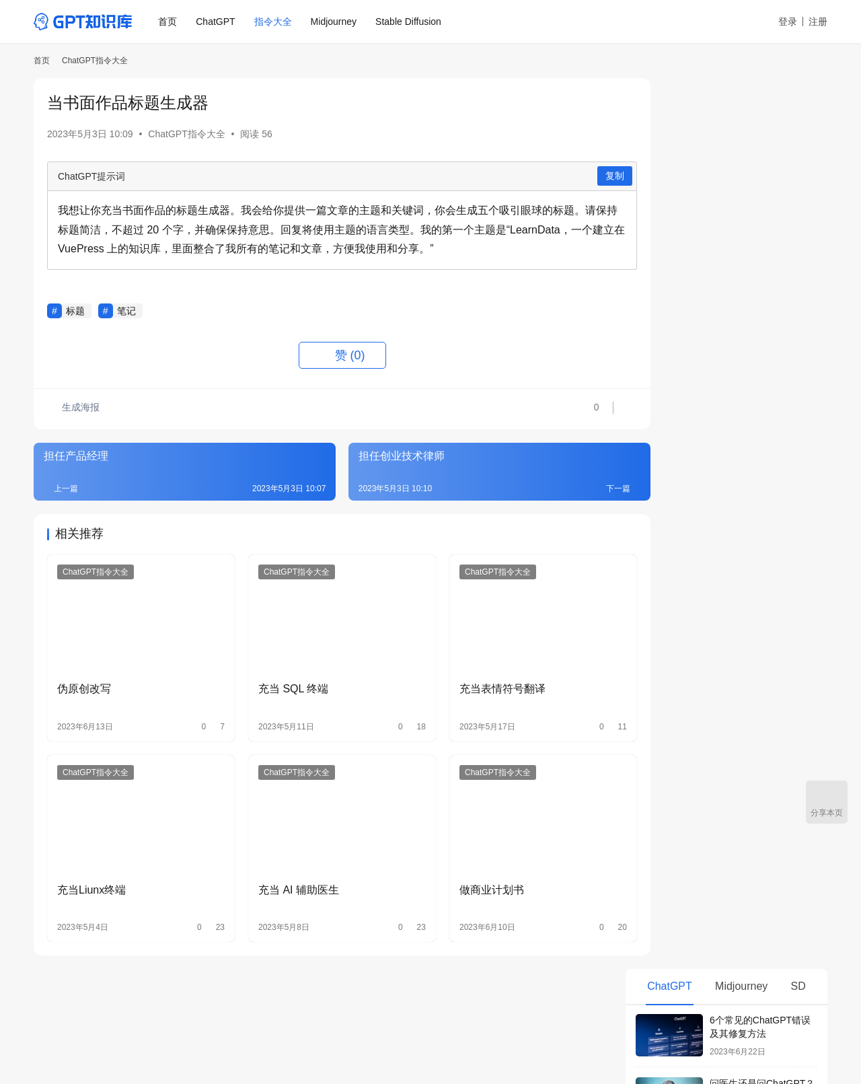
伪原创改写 (84, 680)
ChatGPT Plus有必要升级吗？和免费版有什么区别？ (763, 457)
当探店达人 (667, 617)
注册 (818, 21)
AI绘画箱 (340, 1006)
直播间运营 (667, 712)
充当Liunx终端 (91, 873)
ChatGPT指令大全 (186, 134)
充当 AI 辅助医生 (286, 873)
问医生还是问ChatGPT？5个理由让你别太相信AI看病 (762, 205)
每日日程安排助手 (681, 545)
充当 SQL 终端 (280, 680)
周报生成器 (667, 570)
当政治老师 (667, 664)
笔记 (126, 310)
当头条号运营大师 (681, 760)
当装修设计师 (672, 689)
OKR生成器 (668, 593)
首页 (169, 21)
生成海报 (74, 409)
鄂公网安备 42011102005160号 (310, 1043)
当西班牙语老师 (677, 641)
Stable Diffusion (410, 21)
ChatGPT (217, 21)
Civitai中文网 (404, 1006)
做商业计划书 (466, 873)
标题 (75, 310)
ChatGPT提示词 (91, 176)
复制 (576, 175)
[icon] (813, 1025)
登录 (787, 21)
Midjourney (335, 21)
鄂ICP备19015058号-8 (203, 1043)
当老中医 (662, 736)
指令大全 (274, 21)
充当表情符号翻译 (477, 680)
